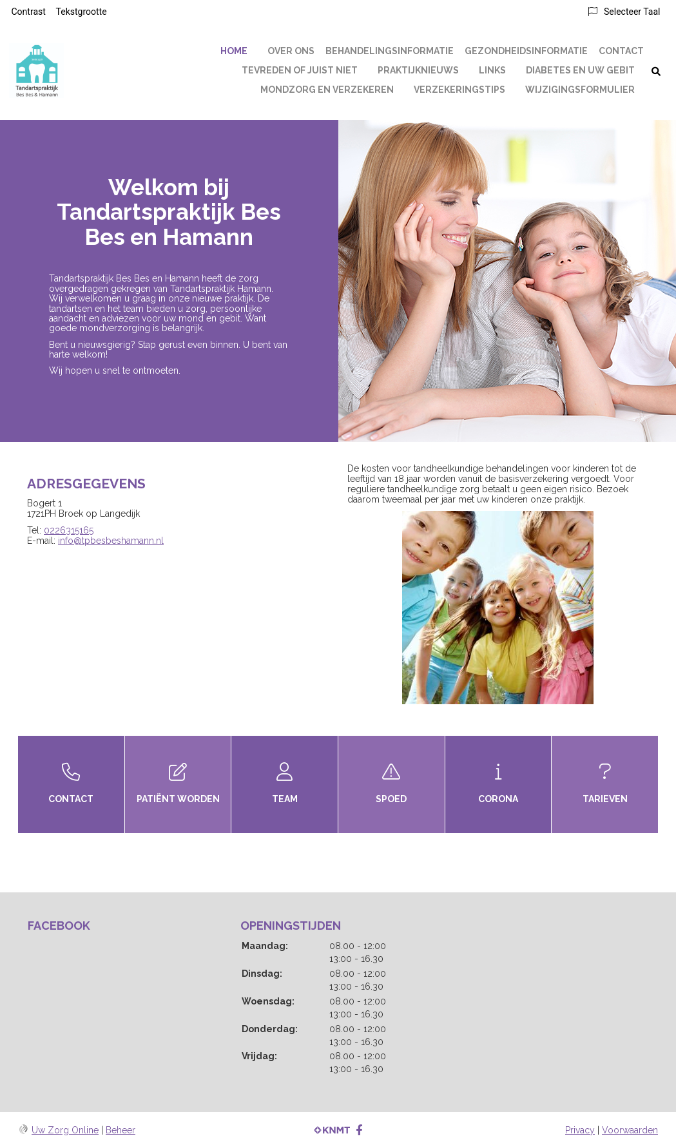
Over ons (290, 51)
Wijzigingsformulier (580, 89)
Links (492, 70)
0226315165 (68, 530)
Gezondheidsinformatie (526, 51)
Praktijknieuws (418, 70)
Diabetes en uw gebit (580, 70)
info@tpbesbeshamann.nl (111, 540)
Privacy (580, 1130)
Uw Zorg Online (65, 1130)
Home (233, 51)
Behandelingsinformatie (389, 51)
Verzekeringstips (459, 89)
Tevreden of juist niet (300, 70)
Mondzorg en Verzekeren (327, 89)
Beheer (120, 1130)
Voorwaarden (630, 1130)
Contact (621, 51)
